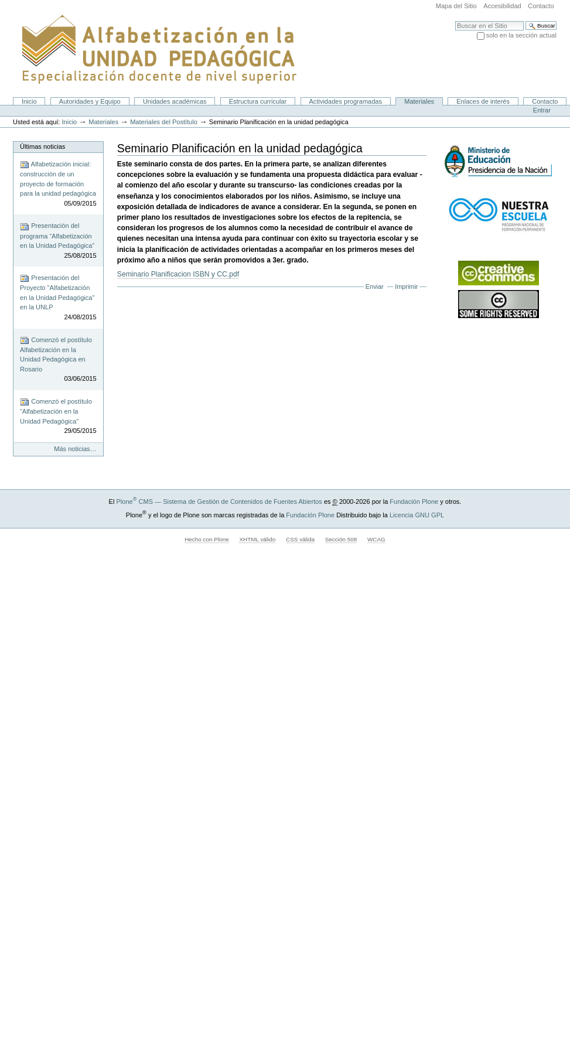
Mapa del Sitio (456, 5)
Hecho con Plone (207, 539)
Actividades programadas (345, 101)
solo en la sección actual (521, 35)
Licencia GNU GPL (417, 514)
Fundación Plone (414, 501)
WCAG (376, 539)
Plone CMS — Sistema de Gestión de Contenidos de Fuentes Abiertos (219, 501)
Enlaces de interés (483, 101)
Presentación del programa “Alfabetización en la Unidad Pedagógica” (58, 241)
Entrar (542, 110)
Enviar (375, 286)
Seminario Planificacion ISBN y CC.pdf (178, 274)
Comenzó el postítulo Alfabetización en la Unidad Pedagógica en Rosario (58, 360)
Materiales (419, 101)
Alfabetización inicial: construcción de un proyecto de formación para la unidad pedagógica (58, 184)
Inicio (29, 101)
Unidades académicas (175, 101)
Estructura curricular (258, 101)
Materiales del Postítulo (163, 121)
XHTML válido (257, 539)
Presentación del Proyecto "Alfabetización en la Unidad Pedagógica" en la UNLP (58, 298)
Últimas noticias (42, 146)
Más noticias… (75, 448)
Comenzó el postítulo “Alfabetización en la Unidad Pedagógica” (58, 416)
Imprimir (406, 286)
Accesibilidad (502, 5)
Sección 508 (341, 539)
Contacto (541, 5)
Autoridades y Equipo (90, 101)
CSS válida (300, 539)
